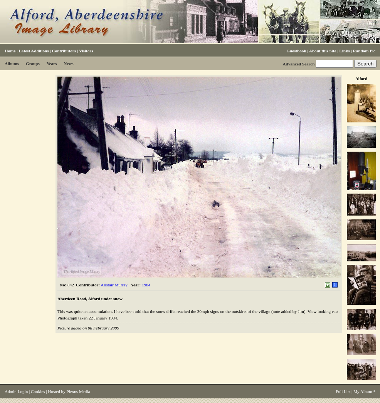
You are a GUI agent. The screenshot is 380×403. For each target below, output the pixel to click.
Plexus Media (78, 391)
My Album (362, 391)
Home (10, 50)
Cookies (38, 391)
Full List (343, 391)
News (68, 63)
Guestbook (296, 50)
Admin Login (16, 391)
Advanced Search (298, 64)
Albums (12, 63)
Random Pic (364, 50)
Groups (33, 63)
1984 (146, 285)
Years (52, 63)
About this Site (322, 50)
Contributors (64, 50)
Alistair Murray (114, 285)
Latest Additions (33, 50)
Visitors (86, 50)
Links (344, 50)
